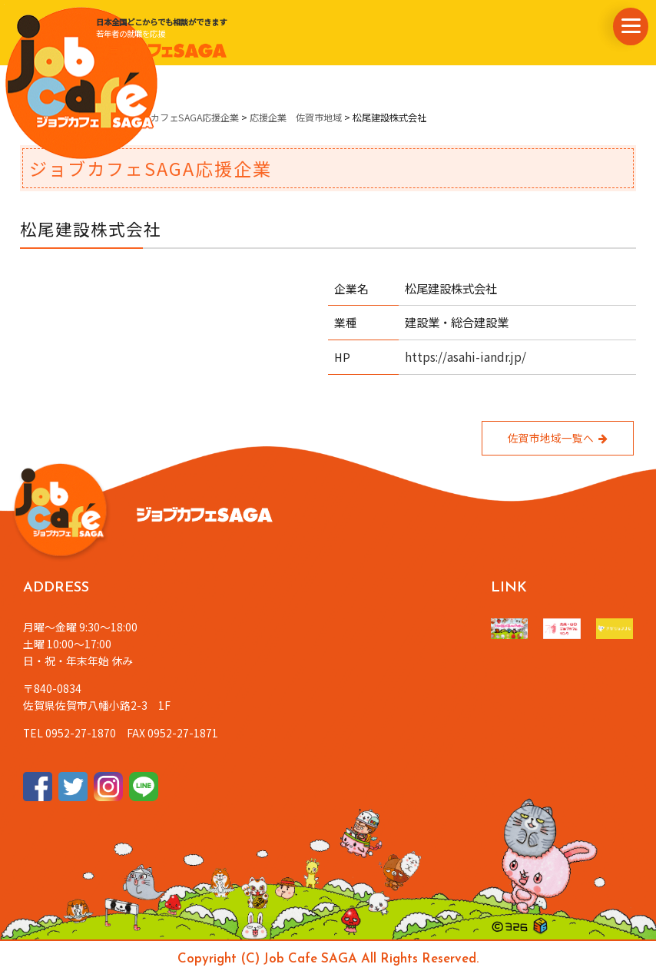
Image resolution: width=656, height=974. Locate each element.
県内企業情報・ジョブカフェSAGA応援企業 (148, 117)
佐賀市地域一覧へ (558, 438)
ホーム (34, 117)
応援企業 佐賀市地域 (296, 117)
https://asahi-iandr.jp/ (465, 356)
